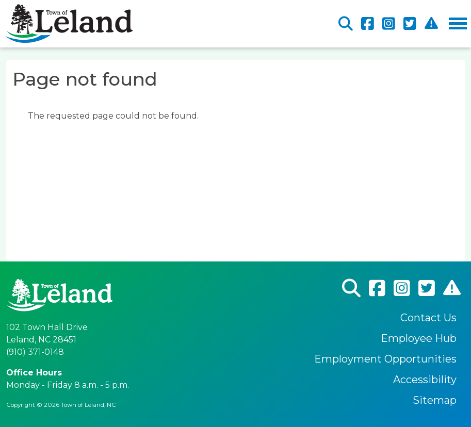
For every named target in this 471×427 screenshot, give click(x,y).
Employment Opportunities (385, 359)
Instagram (388, 24)
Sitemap (435, 400)
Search (345, 24)
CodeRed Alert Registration (431, 23)
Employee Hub (419, 338)
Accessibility (425, 379)
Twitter (409, 24)
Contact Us (428, 317)
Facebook (367, 24)
